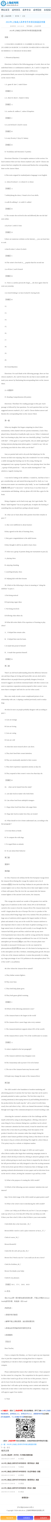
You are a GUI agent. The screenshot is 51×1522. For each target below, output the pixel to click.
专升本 (17, 16)
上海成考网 (7, 16)
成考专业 (26, 10)
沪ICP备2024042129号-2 (25, 1507)
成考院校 (37, 10)
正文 (23, 16)
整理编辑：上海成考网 (34, 26)
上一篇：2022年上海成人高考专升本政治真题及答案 (19, 1444)
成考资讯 (16, 10)
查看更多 (25, 1498)
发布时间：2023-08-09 (17, 26)
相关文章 (5, 1450)
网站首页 (5, 10)
